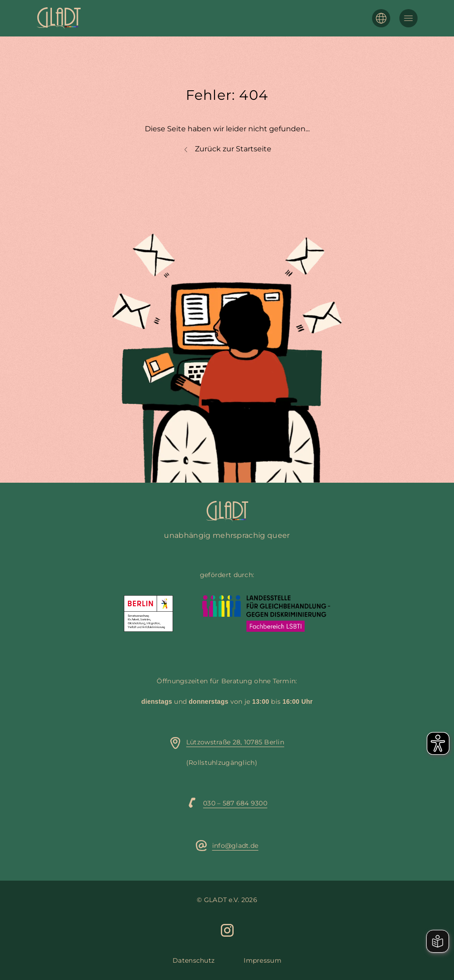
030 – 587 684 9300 (235, 803)
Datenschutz (193, 960)
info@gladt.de (235, 845)
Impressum (262, 960)
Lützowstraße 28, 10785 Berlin (235, 742)
